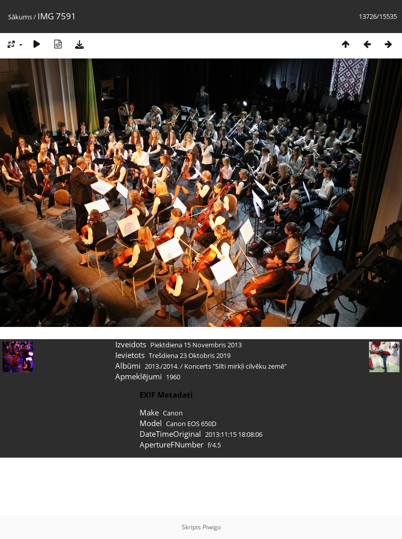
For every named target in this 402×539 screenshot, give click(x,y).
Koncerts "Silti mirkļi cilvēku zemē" (235, 366)
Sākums (20, 16)
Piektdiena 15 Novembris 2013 (196, 344)
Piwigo (212, 527)
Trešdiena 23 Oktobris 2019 (189, 355)
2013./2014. (162, 366)
